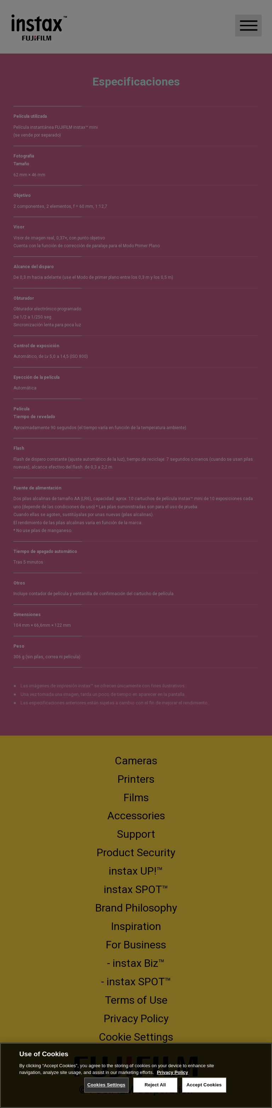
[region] (136, 1075)
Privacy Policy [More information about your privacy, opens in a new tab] (172, 1072)
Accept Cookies (204, 1084)
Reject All (155, 1084)
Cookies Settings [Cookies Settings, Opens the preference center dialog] (106, 1084)
